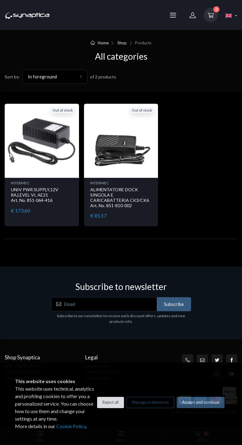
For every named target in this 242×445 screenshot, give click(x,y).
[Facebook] (231, 360)
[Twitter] (217, 360)
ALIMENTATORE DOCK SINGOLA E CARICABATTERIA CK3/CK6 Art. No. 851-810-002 (119, 197)
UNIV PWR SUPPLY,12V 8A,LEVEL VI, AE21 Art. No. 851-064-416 (34, 195)
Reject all (110, 402)
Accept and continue (200, 402)
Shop (122, 42)
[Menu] (173, 15)
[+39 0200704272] (187, 360)
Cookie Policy (71, 426)
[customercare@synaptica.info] (202, 360)
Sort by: (12, 76)
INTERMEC (20, 183)
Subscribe (174, 304)
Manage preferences (150, 402)
